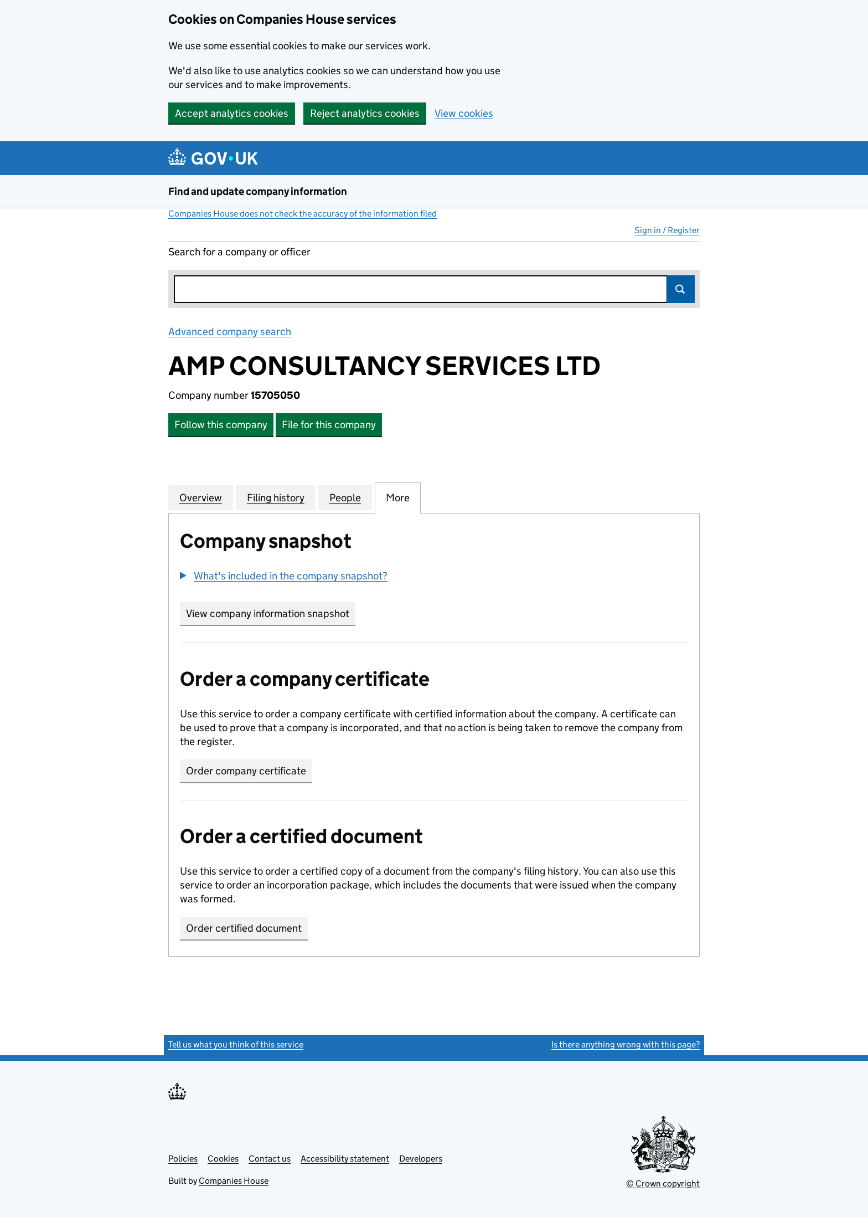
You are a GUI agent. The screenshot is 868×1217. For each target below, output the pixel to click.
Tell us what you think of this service (235, 1044)
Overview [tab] (200, 497)
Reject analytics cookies (365, 113)
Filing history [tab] (275, 497)
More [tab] (398, 497)
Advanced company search (229, 331)
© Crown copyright (663, 1183)
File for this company (329, 424)
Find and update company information (257, 191)
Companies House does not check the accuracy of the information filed (302, 213)
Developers (420, 1158)
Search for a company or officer (239, 251)
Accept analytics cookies (231, 113)
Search (681, 289)
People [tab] (345, 497)
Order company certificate (246, 770)
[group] (434, 577)
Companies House (233, 1180)
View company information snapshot (270, 613)
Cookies (223, 1158)
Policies (183, 1158)
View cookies (464, 113)
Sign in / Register (667, 230)
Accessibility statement (345, 1158)
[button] (284, 576)
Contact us (270, 1158)
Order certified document (244, 928)
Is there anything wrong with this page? (625, 1044)
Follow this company (220, 424)
